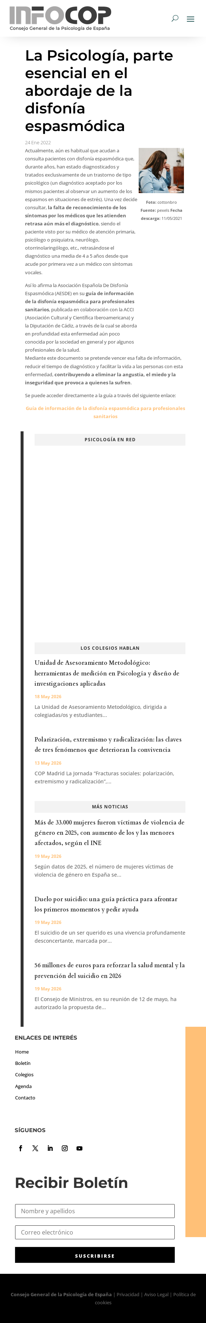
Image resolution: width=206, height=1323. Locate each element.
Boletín (23, 1063)
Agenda (23, 1086)
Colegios (24, 1074)
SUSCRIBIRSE (95, 1256)
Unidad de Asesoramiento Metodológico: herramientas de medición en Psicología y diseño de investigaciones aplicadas (107, 673)
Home (22, 1051)
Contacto (25, 1097)
